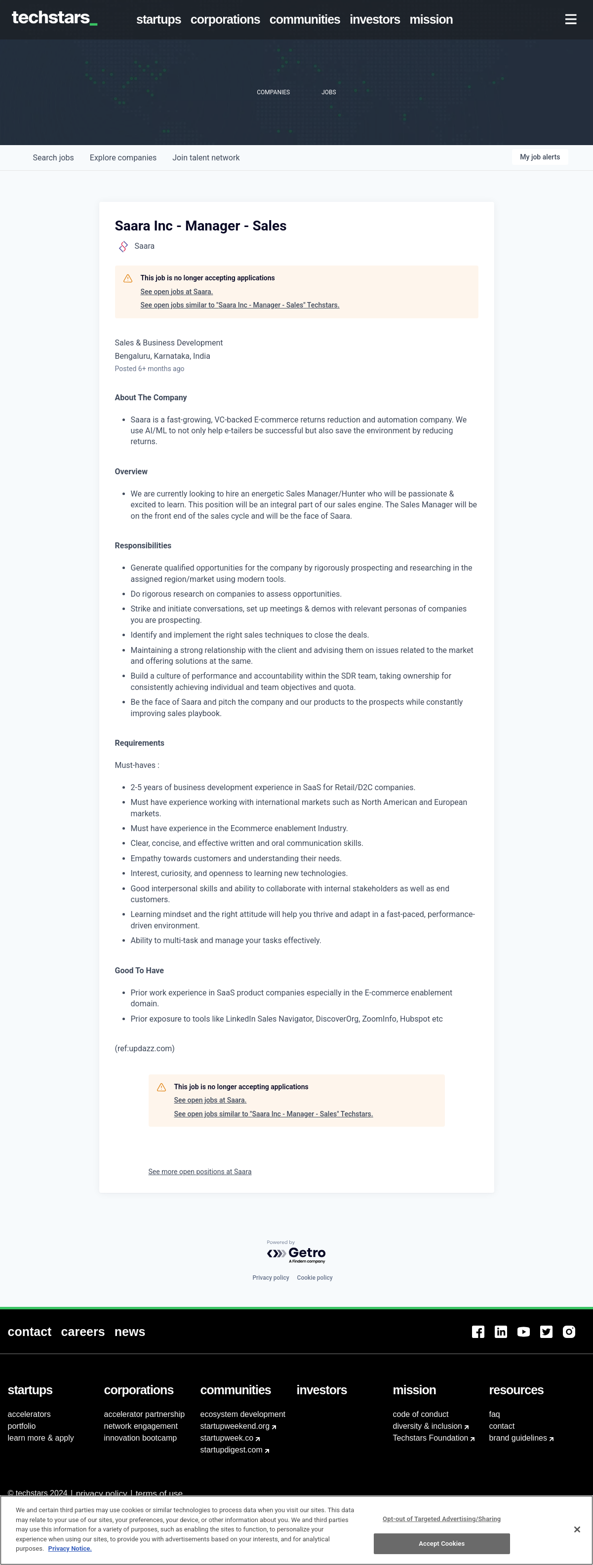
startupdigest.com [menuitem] (231, 1450)
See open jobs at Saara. (177, 292)
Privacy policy (270, 1277)
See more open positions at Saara (200, 1172)
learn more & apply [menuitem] (41, 1438)
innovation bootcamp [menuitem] (140, 1438)
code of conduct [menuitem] (421, 1414)
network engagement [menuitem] (141, 1426)
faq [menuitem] (494, 1414)
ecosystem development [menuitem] (243, 1414)
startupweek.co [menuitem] (227, 1438)
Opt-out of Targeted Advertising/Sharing (442, 1531)
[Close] (577, 1542)
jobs (53, 157)
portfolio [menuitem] (22, 1426)
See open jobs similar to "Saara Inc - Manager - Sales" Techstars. (240, 305)
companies (123, 157)
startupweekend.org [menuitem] (235, 1426)
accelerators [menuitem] (29, 1414)
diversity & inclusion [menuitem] (428, 1426)
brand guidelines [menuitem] (518, 1438)
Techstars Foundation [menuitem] (431, 1438)
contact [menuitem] (502, 1426)
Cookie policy (315, 1277)
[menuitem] (160, 19)
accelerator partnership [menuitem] (144, 1414)
